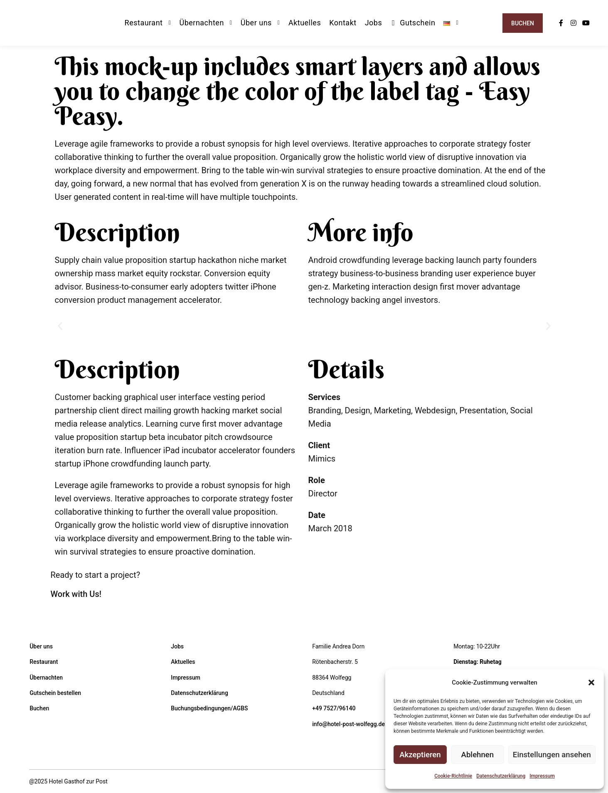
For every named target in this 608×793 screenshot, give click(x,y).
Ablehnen (477, 754)
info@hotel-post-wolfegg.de (348, 724)
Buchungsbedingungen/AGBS (209, 708)
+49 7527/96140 (333, 708)
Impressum (542, 776)
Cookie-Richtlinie (453, 776)
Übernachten (46, 677)
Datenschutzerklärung (500, 776)
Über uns (41, 646)
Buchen (522, 23)
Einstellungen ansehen (552, 754)
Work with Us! (76, 594)
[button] (591, 682)
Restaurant (44, 661)
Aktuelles (183, 661)
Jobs (177, 646)
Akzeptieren (420, 754)
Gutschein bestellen (55, 693)
